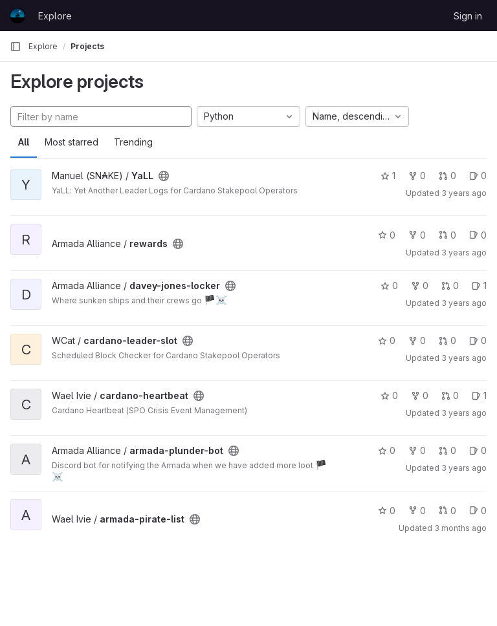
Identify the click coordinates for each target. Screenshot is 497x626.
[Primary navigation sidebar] (15, 46)
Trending (133, 141)
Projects (87, 46)
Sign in (468, 15)
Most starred (71, 141)
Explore (55, 15)
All (23, 141)
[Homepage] (17, 15)
